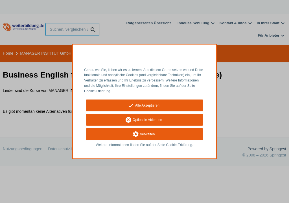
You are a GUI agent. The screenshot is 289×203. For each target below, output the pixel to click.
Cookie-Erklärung (179, 145)
